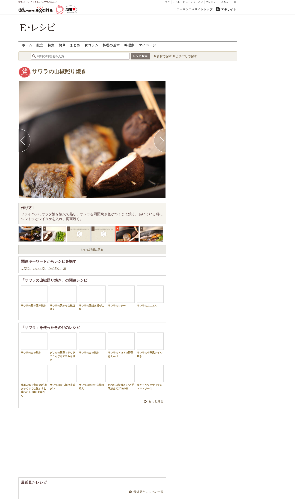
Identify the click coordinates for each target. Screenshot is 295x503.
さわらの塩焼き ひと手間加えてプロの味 (121, 377)
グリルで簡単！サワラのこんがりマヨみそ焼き (63, 346)
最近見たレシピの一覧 (148, 492)
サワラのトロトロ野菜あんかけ (121, 344)
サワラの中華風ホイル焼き (150, 344)
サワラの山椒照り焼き (59, 71)
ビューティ (189, 2)
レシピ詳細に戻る (92, 249)
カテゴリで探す (186, 56)
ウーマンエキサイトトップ (194, 9)
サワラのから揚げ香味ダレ (63, 377)
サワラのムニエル (150, 296)
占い (200, 2)
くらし (176, 2)
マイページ (147, 45)
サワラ (26, 268)
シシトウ (39, 268)
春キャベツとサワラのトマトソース (150, 377)
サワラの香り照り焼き (34, 296)
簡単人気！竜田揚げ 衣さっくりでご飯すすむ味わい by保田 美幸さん (34, 381)
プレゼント (212, 2)
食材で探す (164, 56)
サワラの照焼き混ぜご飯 (92, 297)
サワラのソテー (121, 296)
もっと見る (155, 401)
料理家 (129, 45)
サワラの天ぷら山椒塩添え (63, 297)
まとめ (75, 45)
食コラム (91, 45)
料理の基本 (111, 45)
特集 (51, 45)
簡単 (62, 45)
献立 (39, 45)
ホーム (27, 45)
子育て (166, 2)
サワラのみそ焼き (34, 343)
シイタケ (54, 268)
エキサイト (228, 9)
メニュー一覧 (228, 2)
